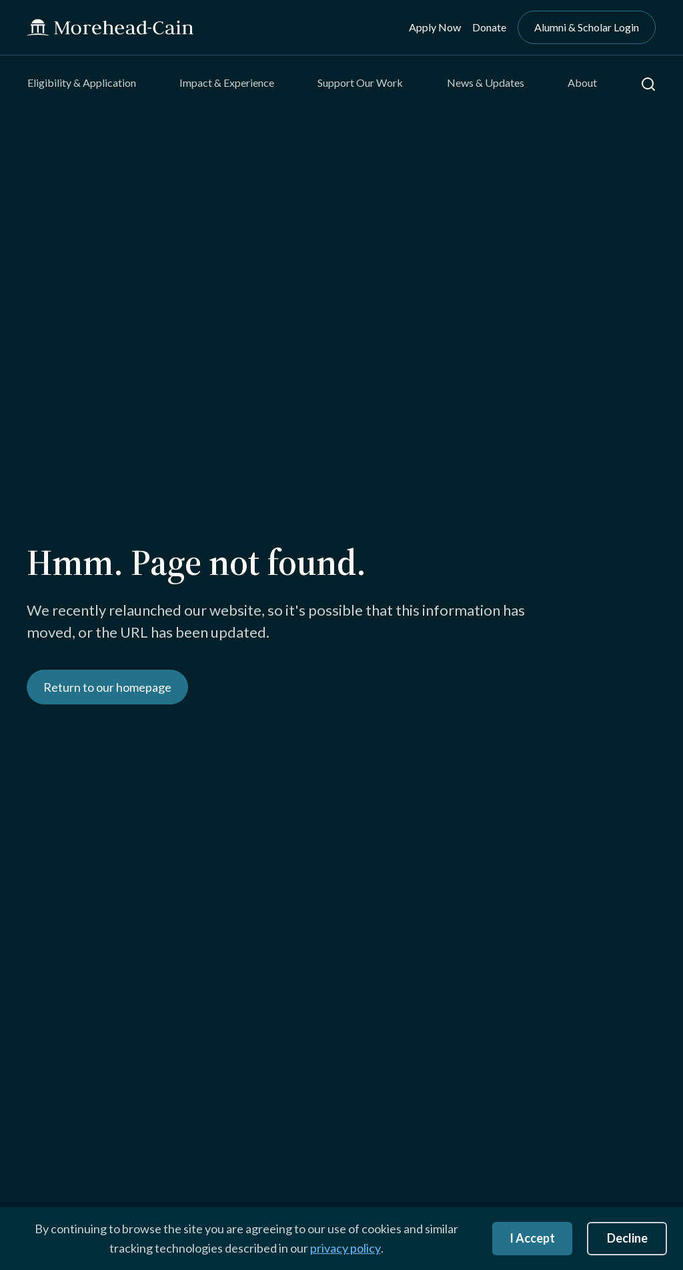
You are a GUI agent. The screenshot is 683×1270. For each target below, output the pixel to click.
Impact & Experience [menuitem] (226, 82)
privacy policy (345, 1248)
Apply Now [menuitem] (435, 27)
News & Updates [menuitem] (485, 82)
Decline (627, 1238)
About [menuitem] (582, 82)
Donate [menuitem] (489, 27)
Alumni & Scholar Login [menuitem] (586, 27)
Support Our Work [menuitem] (360, 82)
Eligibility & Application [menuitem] (81, 82)
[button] (648, 84)
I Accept (532, 1238)
